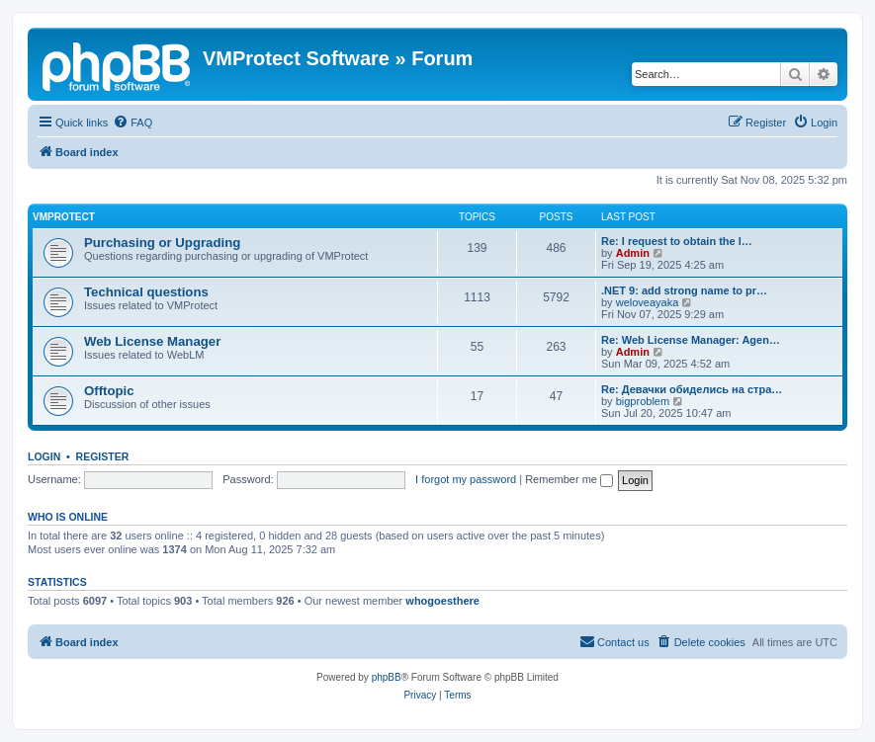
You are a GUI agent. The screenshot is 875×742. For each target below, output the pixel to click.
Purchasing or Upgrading (162, 242)
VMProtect (64, 216)
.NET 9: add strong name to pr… (684, 290)
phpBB (386, 677)
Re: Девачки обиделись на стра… (691, 389)
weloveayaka (647, 302)
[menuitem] (132, 122)
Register (103, 456)
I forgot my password (465, 479)
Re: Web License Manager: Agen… (690, 340)
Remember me (569, 479)
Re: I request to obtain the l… (676, 241)
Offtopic (109, 390)
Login (44, 456)
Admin (633, 253)
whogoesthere (442, 601)
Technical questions (146, 292)
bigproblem (642, 401)
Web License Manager (152, 341)
